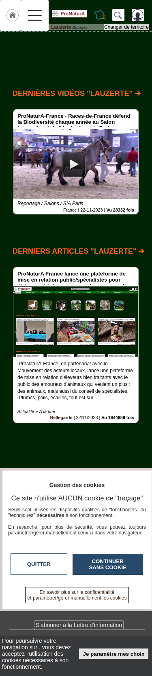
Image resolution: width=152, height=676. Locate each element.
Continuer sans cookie (107, 564)
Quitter (39, 564)
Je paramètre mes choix (114, 654)
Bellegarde (61, 417)
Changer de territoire (126, 27)
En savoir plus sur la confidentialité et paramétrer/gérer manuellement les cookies (77, 595)
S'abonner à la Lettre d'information (79, 625)
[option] (76, 161)
